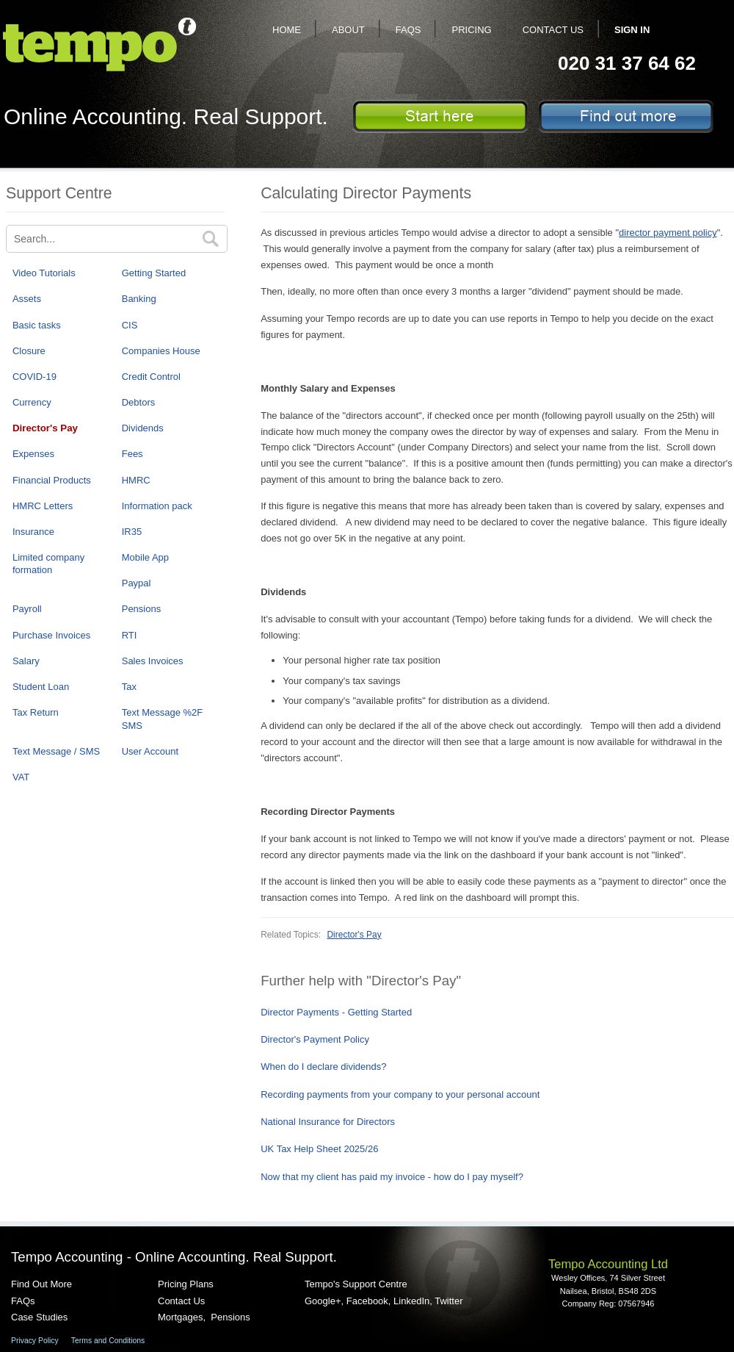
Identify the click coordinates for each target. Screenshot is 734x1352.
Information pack (157, 505)
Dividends (143, 428)
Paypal (136, 583)
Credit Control (151, 376)
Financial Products (51, 480)
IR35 (132, 531)
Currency (31, 402)
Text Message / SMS (56, 751)
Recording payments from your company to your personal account (400, 1094)
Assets (26, 298)
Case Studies (39, 1317)
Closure (29, 350)
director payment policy (668, 232)
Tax (129, 686)
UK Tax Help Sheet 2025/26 (319, 1148)
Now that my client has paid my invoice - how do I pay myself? (392, 1176)
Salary (26, 660)
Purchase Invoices (51, 635)
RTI (129, 635)
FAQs (408, 29)
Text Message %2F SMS (162, 718)
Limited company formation (48, 563)
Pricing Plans (186, 1284)
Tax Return (35, 712)
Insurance (33, 531)
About (348, 29)
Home (286, 29)
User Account (150, 751)
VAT (20, 777)
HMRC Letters (42, 505)
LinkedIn (411, 1300)
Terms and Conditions (108, 1341)
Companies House (161, 350)
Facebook (367, 1300)
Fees (132, 453)
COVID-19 (34, 376)
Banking (139, 298)
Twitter (448, 1300)
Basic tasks (36, 325)
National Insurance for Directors (328, 1121)
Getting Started (154, 272)
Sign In (632, 29)
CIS (130, 325)
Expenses (33, 453)
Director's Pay (45, 428)
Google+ (323, 1300)
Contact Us (553, 29)
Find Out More (41, 1284)
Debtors (139, 402)
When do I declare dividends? (323, 1066)
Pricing (471, 29)
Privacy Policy (35, 1341)
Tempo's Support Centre (356, 1284)
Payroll (27, 608)
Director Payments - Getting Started (336, 1012)
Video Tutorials (44, 272)
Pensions (141, 608)
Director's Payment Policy (315, 1039)
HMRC (136, 480)
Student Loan (40, 686)
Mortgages (180, 1317)
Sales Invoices (153, 660)
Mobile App (145, 557)
